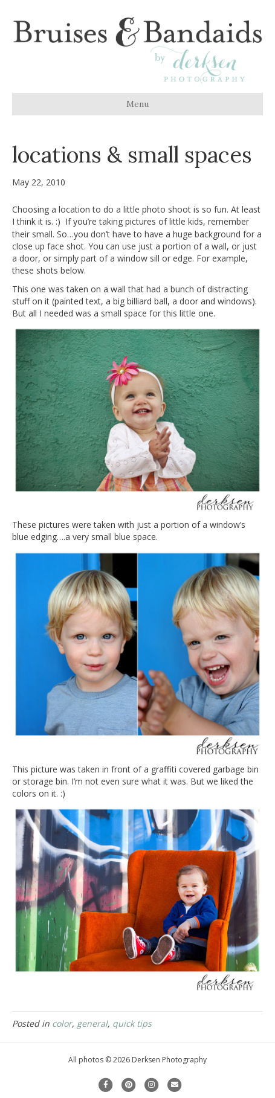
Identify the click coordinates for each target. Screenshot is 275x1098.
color (62, 1023)
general (92, 1023)
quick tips (132, 1023)
